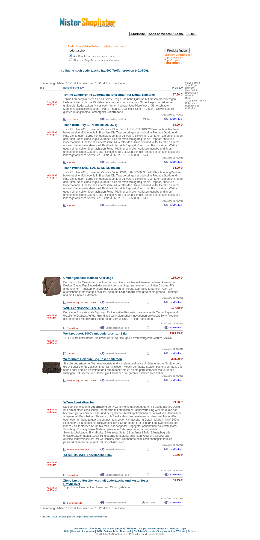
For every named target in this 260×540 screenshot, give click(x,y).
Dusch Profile (192, 105)
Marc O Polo (191, 90)
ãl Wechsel (191, 108)
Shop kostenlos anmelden (153, 528)
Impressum (88, 531)
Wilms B (189, 95)
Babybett (189, 88)
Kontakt (76, 531)
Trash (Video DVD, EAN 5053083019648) (91, 168)
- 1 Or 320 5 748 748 (196, 100)
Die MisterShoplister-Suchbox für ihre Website (160, 531)
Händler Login (178, 528)
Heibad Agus (191, 93)
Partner (191, 531)
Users (188, 98)
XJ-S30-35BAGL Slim (87, 455)
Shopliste (94, 528)
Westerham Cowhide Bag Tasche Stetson (92, 359)
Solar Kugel (191, 85)
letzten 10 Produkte (69, 83)
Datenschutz (111, 531)
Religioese (190, 103)
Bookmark (126, 531)
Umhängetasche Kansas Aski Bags (88, 278)
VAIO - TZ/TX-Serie (85, 308)
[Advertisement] (101, 241)
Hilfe (67, 531)
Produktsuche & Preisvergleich (146, 534)
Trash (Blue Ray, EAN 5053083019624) (90, 125)
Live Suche (108, 528)
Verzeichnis (80, 528)
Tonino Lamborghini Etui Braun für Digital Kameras (109, 94)
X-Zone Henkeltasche (78, 402)
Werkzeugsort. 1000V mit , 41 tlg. (95, 333)
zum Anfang (47, 83)
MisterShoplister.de (116, 534)
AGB (99, 531)
